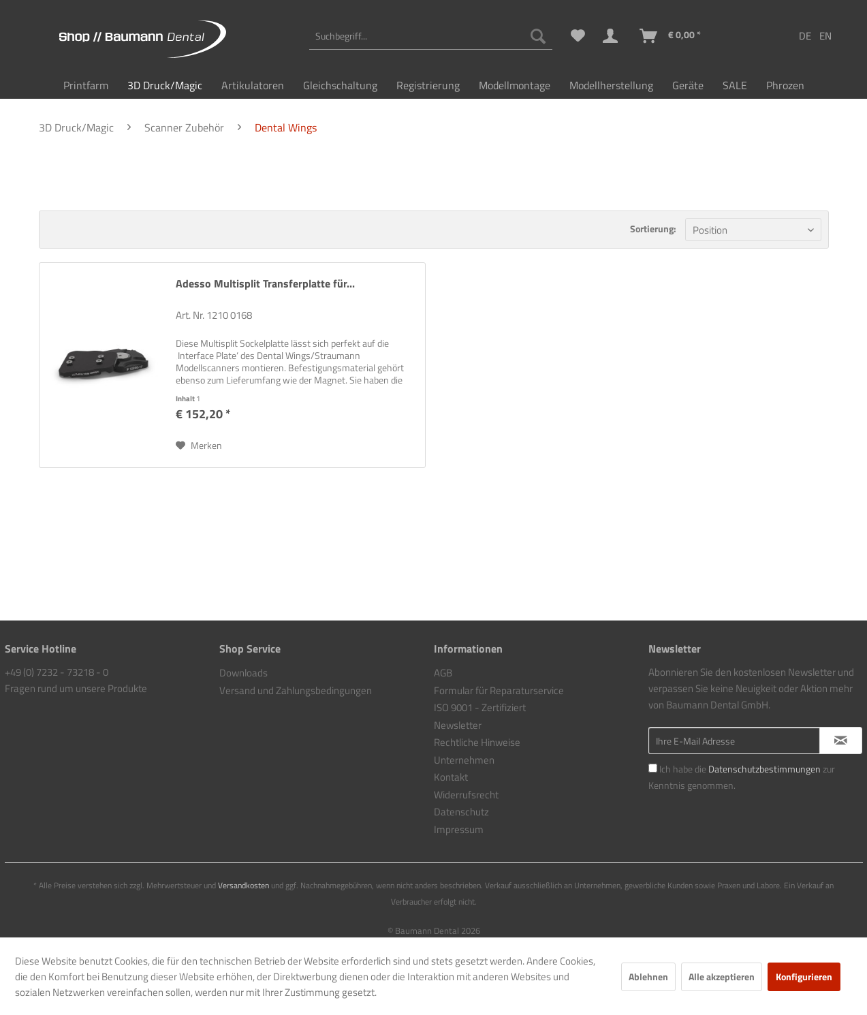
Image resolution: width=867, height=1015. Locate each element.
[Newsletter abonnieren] (840, 740)
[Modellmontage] (514, 85)
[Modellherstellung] (611, 85)
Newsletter (458, 725)
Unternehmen (464, 760)
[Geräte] (688, 85)
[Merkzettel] (578, 36)
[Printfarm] (86, 85)
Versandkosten (243, 885)
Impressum (459, 829)
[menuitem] (430, 36)
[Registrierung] (428, 85)
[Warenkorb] (671, 36)
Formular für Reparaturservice (499, 690)
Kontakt (451, 777)
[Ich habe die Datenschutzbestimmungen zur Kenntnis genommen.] (652, 768)
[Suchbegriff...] (430, 36)
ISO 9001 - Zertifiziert (480, 707)
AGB (443, 673)
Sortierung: (653, 228)
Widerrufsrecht (466, 794)
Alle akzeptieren (722, 976)
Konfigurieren (804, 976)
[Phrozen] (785, 85)
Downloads (243, 673)
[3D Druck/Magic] (165, 85)
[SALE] (735, 85)
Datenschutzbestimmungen (764, 769)
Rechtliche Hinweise (477, 742)
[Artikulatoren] (253, 85)
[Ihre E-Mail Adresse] (734, 740)
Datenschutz (461, 811)
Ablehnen (648, 976)
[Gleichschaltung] (340, 85)
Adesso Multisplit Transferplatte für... (265, 284)
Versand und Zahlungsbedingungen (295, 690)
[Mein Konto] (613, 36)
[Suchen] (538, 36)
